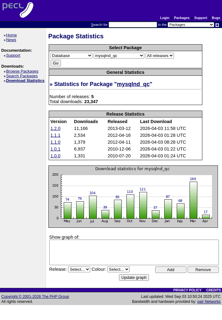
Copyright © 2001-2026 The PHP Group (35, 296)
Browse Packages (23, 71)
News (12, 39)
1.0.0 (56, 155)
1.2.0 (56, 128)
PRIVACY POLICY (187, 290)
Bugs (216, 18)
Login (164, 18)
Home (12, 35)
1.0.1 (56, 148)
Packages (182, 18)
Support (200, 18)
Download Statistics (26, 80)
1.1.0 (56, 142)
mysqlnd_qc (133, 84)
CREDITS (213, 290)
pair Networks (209, 301)
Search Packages (23, 76)
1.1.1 (56, 135)
